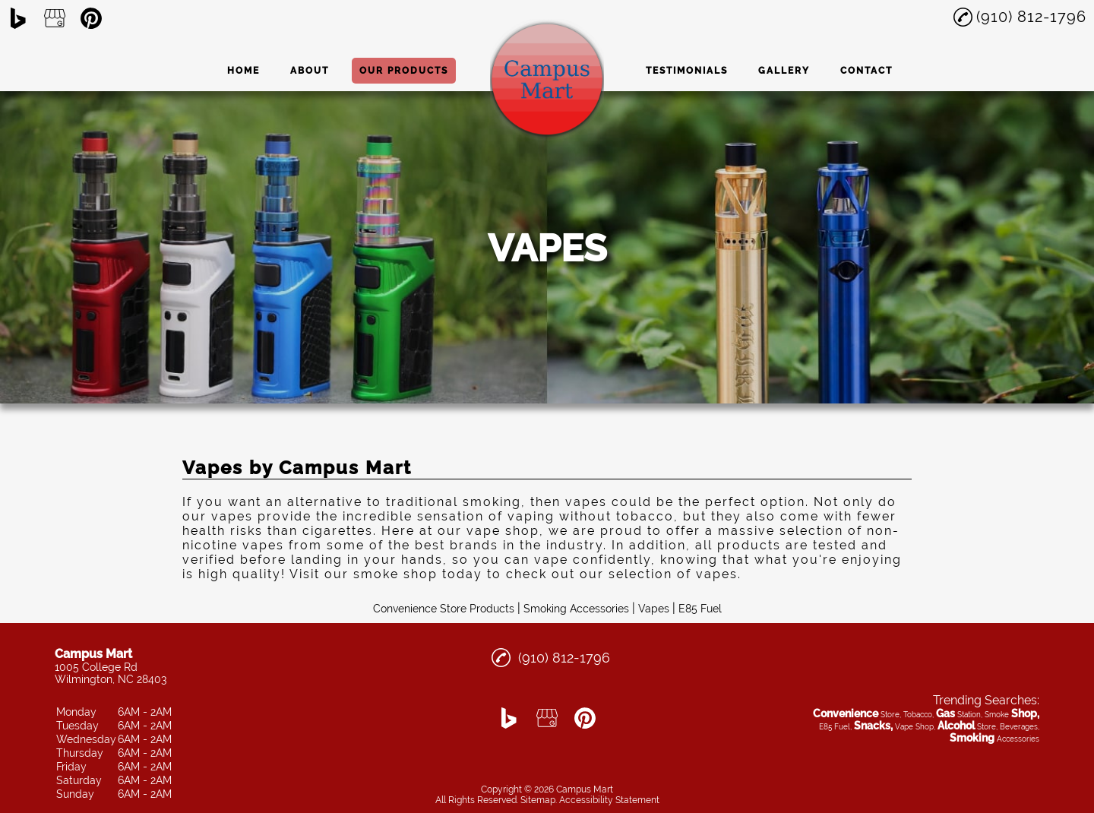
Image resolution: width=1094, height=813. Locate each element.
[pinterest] (91, 18)
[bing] (18, 18)
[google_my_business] (54, 18)
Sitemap (537, 800)
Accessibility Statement (609, 800)
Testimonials (687, 70)
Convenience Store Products (443, 609)
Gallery (784, 70)
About (309, 70)
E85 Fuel (700, 609)
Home (243, 70)
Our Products (403, 70)
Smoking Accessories (576, 609)
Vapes (653, 609)
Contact (866, 70)
